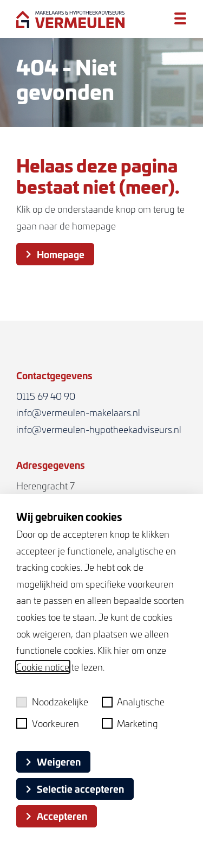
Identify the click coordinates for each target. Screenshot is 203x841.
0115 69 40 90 (45, 396)
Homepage (55, 254)
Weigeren (53, 761)
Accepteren (56, 815)
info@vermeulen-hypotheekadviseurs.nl (98, 429)
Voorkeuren (47, 723)
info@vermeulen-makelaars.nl (78, 412)
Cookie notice (42, 667)
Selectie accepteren (75, 788)
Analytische (133, 702)
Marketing (130, 723)
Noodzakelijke (52, 702)
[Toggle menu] (180, 18)
